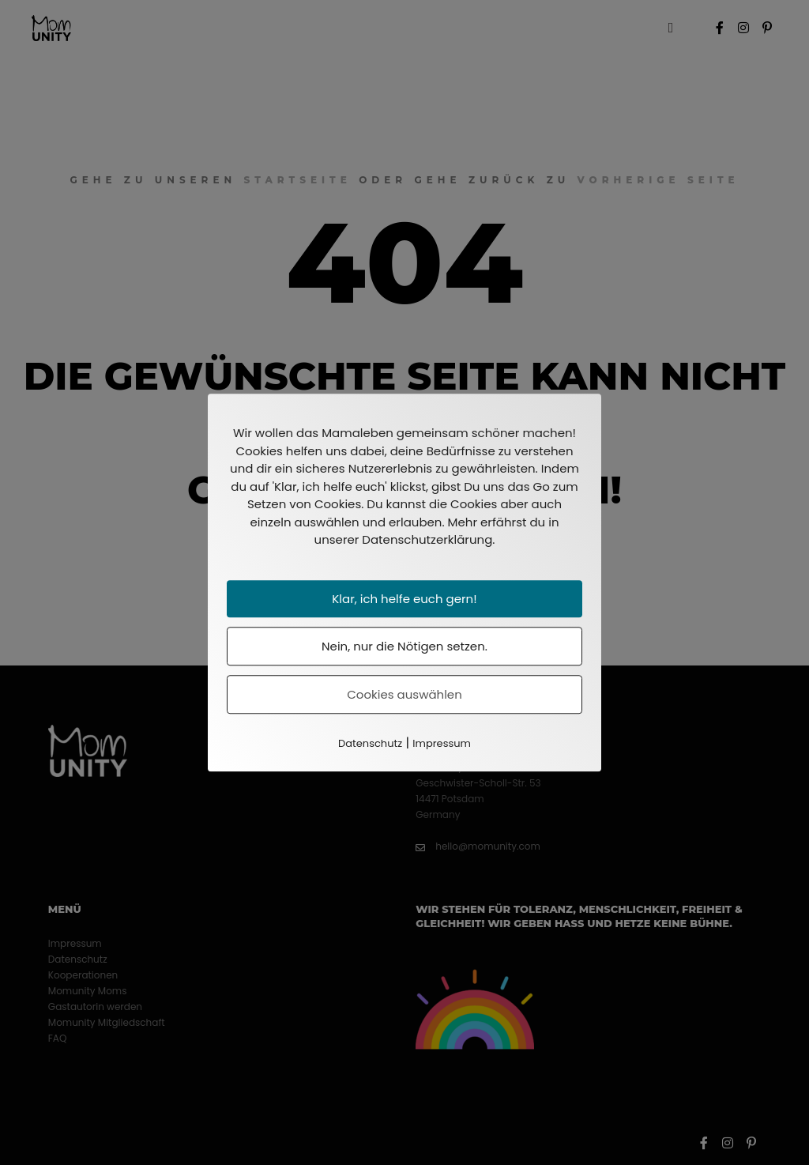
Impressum (441, 743)
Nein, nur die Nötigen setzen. (404, 646)
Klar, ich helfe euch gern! (404, 598)
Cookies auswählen (404, 694)
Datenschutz (370, 743)
